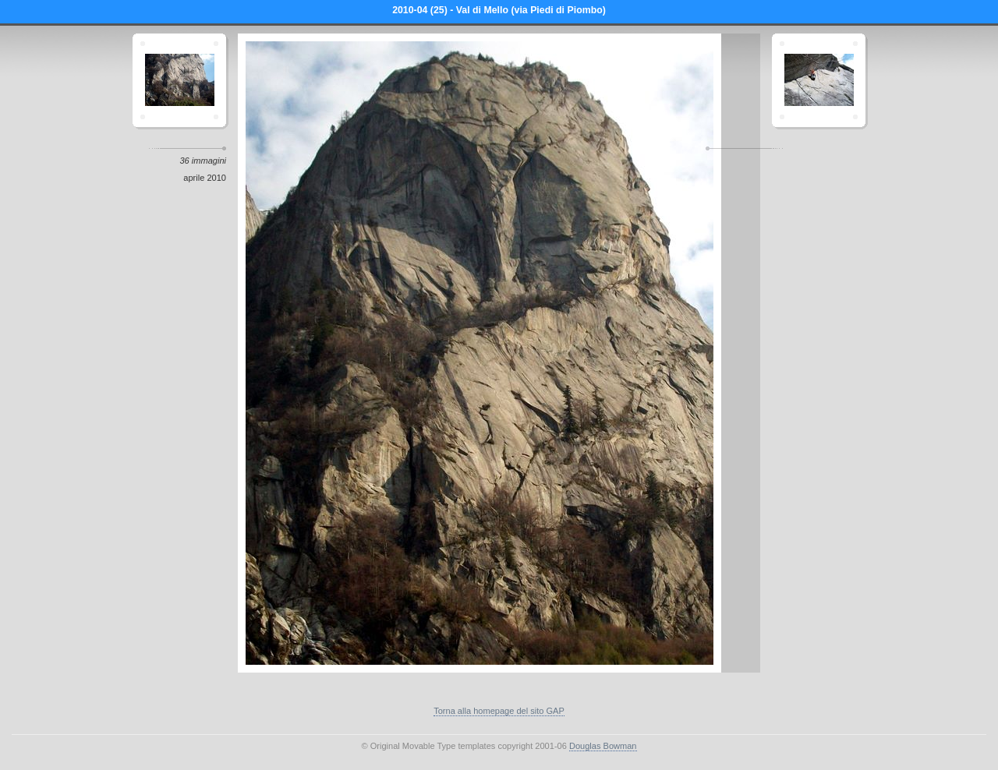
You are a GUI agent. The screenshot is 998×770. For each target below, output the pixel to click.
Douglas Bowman (603, 746)
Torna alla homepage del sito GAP (499, 710)
